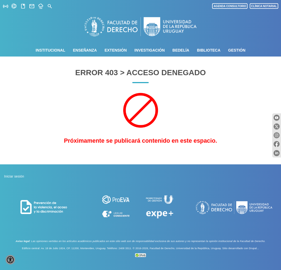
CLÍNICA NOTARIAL (264, 6)
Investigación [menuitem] (149, 50)
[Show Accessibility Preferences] (10, 260)
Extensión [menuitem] (116, 50)
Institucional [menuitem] (50, 50)
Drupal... (254, 248)
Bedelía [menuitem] (180, 50)
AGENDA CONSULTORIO (229, 6)
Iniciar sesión (14, 176)
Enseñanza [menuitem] (85, 50)
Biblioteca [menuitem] (209, 50)
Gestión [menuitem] (236, 50)
